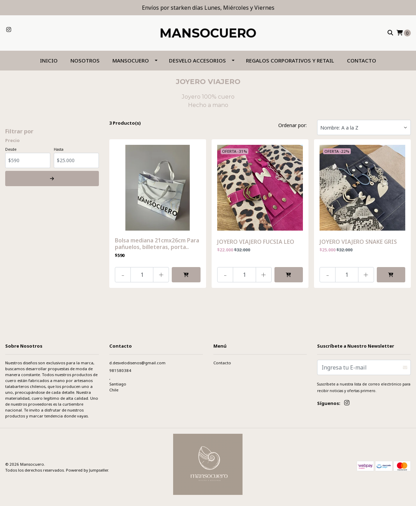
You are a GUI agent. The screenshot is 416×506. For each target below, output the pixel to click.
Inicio (49, 60)
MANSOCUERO (130, 60)
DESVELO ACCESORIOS (197, 60)
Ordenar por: (292, 125)
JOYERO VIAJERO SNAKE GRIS (358, 242)
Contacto (361, 60)
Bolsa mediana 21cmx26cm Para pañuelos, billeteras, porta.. (157, 244)
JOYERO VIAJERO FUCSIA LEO (255, 242)
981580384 (120, 370)
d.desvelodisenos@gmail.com (137, 362)
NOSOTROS (85, 60)
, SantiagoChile (117, 383)
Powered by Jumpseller (87, 470)
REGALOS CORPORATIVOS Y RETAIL (290, 60)
